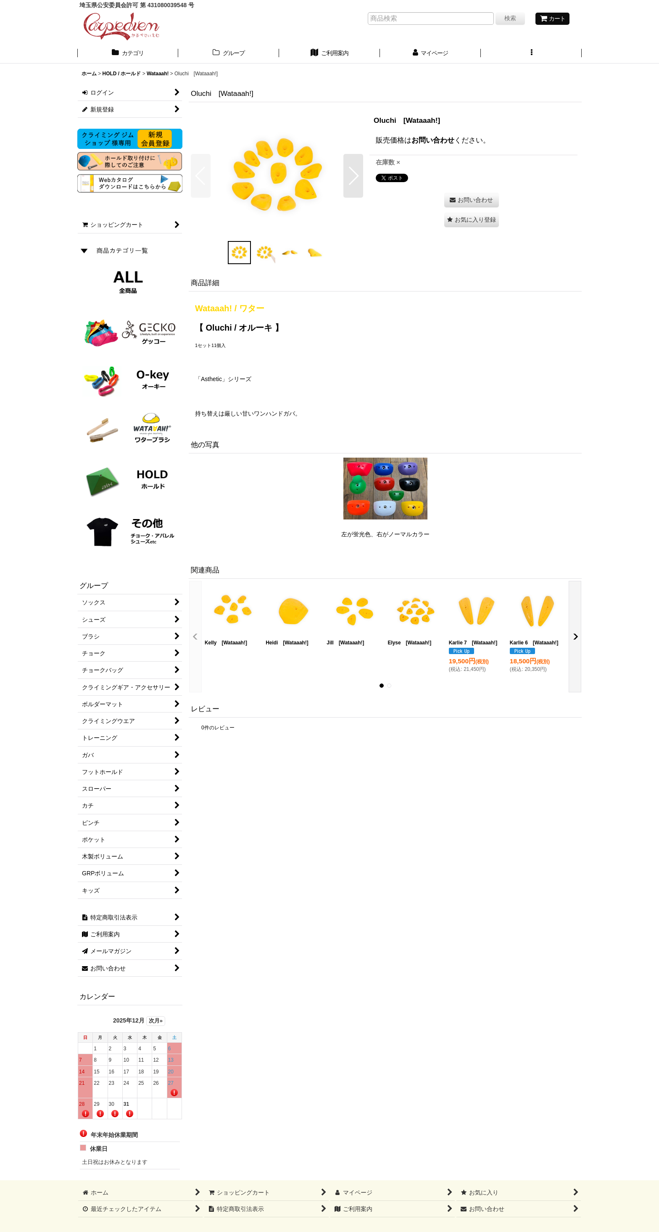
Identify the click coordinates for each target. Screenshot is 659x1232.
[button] (531, 54)
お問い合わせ (432, 140)
